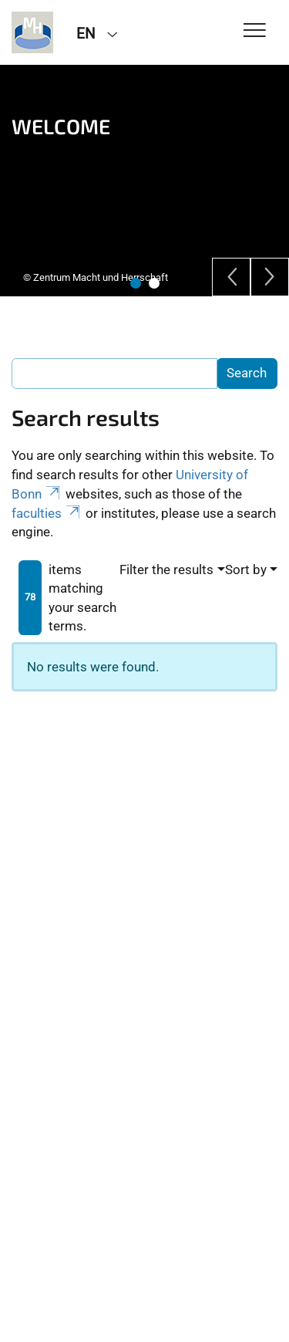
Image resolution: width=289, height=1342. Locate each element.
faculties (47, 513)
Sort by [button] (246, 569)
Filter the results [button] (166, 569)
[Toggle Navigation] (255, 31)
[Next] (269, 277)
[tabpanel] (144, 180)
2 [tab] (154, 283)
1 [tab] (135, 283)
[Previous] (231, 277)
